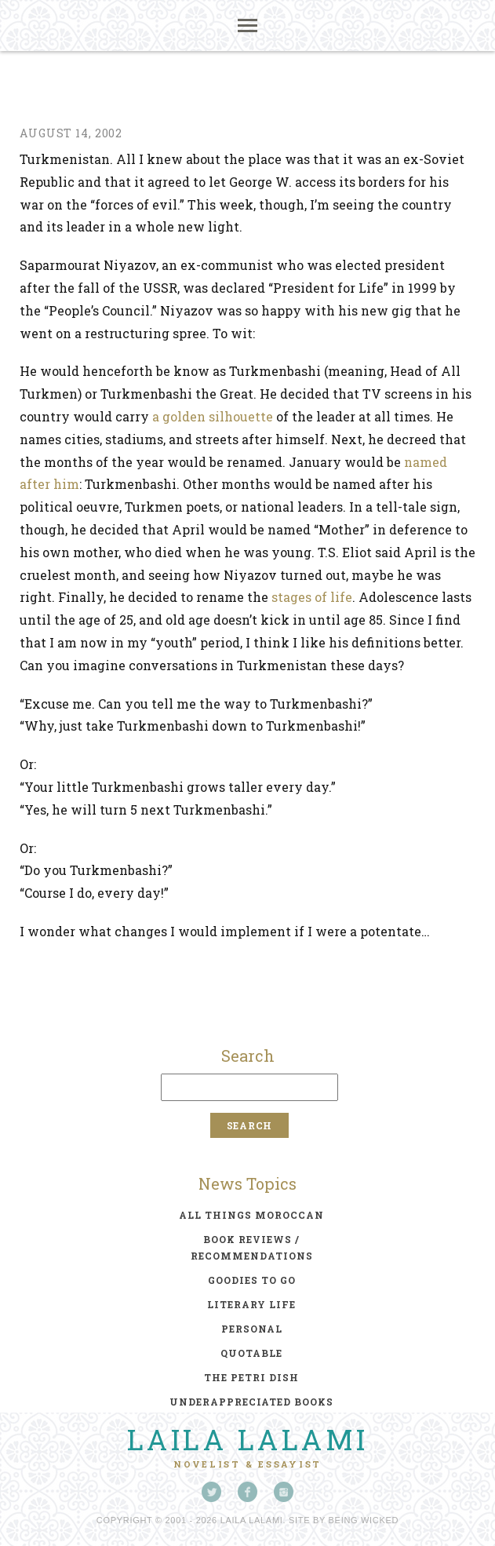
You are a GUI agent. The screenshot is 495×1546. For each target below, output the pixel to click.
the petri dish (251, 1377)
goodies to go (252, 1280)
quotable (251, 1353)
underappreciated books (251, 1401)
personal (251, 1328)
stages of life (311, 597)
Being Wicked (364, 1520)
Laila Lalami (248, 1439)
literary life (251, 1304)
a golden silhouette (212, 416)
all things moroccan (251, 1215)
